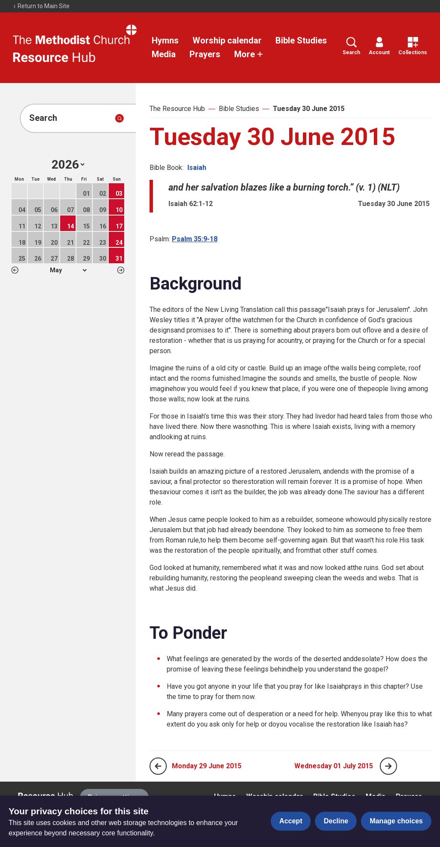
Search (351, 46)
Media (164, 54)
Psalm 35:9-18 (194, 239)
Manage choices (396, 821)
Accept (290, 821)
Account (379, 46)
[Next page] (388, 766)
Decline (336, 821)
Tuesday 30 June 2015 (309, 109)
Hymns (165, 40)
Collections (412, 46)
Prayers (204, 54)
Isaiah (196, 167)
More (248, 54)
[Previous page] (158, 766)
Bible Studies (301, 40)
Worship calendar (227, 40)
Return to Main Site (41, 6)
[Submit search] (119, 118)
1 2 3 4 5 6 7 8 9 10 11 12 (68, 270)
